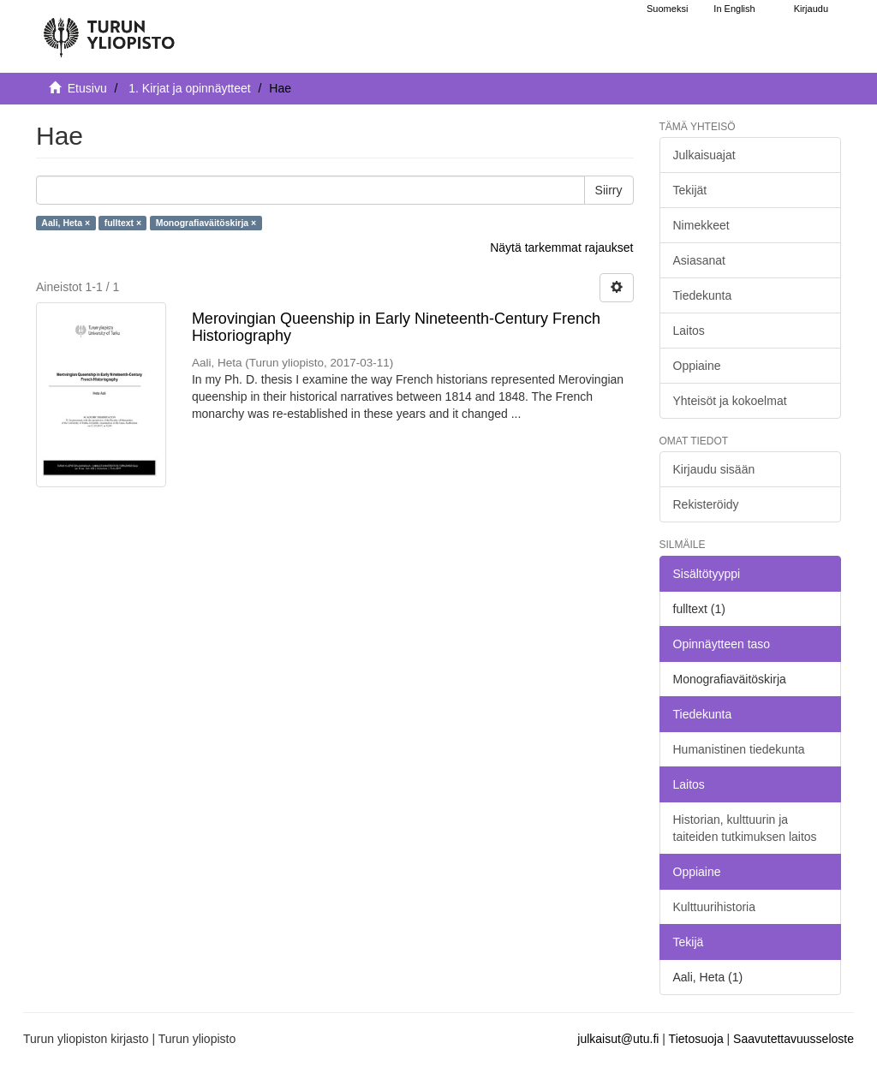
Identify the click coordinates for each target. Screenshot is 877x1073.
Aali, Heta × (65, 223)
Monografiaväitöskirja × (206, 223)
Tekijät (690, 190)
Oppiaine (697, 366)
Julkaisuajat (704, 155)
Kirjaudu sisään (714, 469)
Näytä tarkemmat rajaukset (561, 247)
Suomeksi (667, 8)
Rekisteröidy (706, 504)
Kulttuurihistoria (714, 907)
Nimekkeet (701, 225)
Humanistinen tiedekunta (739, 749)
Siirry (609, 190)
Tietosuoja (696, 1039)
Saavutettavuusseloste (793, 1039)
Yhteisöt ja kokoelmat (730, 401)
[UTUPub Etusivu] (108, 30)
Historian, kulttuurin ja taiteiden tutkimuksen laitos (745, 828)
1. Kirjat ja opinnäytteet (189, 88)
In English (734, 8)
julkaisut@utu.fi (618, 1039)
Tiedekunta (702, 295)
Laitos (689, 330)
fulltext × (122, 223)
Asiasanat (699, 260)
